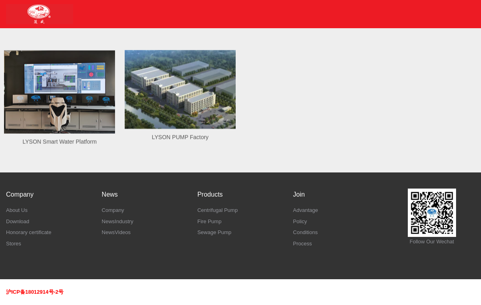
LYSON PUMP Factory (180, 143)
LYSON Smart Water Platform (60, 148)
